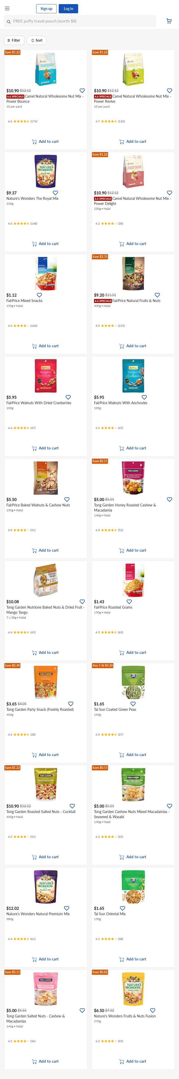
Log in (68, 8)
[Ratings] (22, 121)
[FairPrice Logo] (23, 9)
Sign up (46, 8)
